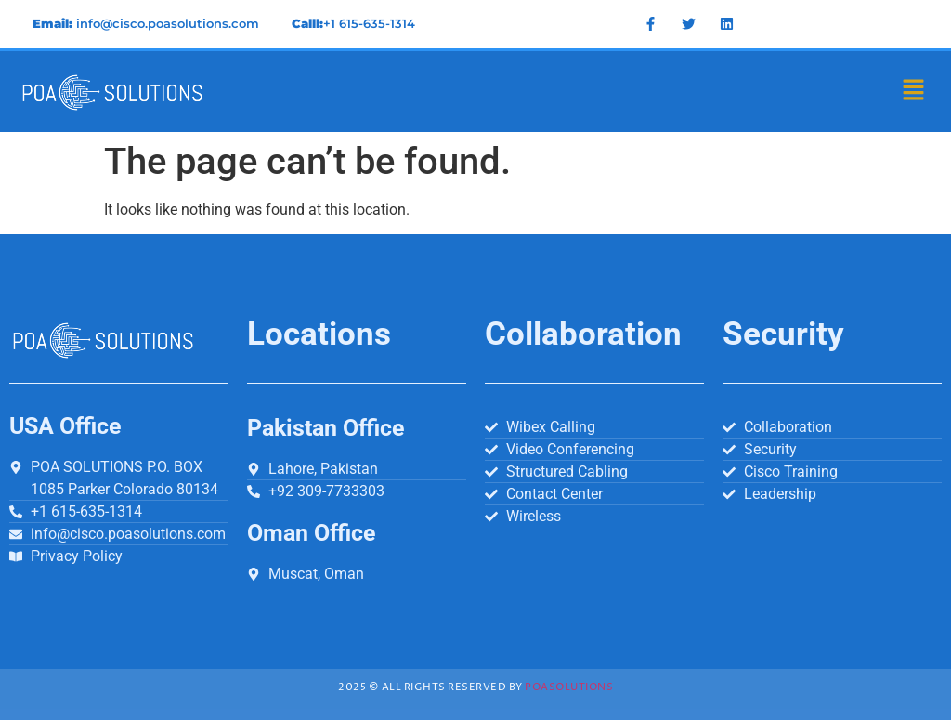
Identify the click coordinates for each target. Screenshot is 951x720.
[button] (913, 91)
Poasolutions (569, 687)
